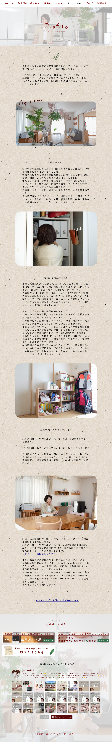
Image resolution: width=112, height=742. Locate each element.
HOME (9, 3)
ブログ (89, 3)
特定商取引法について (45, 734)
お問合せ (102, 3)
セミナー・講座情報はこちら (40, 554)
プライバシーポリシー (67, 734)
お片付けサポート (29, 3)
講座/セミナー (53, 3)
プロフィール (74, 3)
